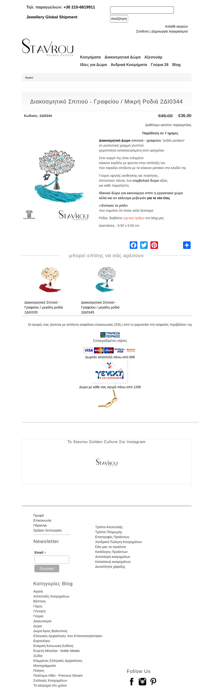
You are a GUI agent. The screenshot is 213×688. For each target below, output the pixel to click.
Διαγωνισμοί (42, 621)
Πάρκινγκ (40, 525)
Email (40, 552)
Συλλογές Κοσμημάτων (50, 680)
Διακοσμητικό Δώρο (115, 140)
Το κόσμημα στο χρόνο (50, 685)
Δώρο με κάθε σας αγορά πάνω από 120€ (110, 387)
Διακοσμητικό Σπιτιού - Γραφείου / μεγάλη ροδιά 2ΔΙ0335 (44, 307)
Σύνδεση (142, 31)
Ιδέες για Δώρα (93, 65)
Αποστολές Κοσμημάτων (51, 596)
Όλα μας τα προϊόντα (110, 547)
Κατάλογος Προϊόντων (111, 552)
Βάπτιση (39, 601)
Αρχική (29, 77)
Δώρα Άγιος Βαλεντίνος (50, 631)
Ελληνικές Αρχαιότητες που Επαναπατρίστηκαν (67, 636)
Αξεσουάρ (153, 57)
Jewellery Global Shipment (51, 17)
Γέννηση (39, 611)
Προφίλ (38, 515)
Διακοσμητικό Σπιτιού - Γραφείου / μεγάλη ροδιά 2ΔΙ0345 (100, 307)
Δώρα (37, 626)
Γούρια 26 (159, 65)
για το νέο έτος (158, 198)
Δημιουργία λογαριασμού (169, 31)
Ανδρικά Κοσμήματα (129, 65)
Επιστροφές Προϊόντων (112, 537)
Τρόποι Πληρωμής (108, 532)
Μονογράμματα (44, 665)
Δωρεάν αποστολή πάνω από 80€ (110, 357)
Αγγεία (38, 591)
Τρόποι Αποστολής (109, 527)
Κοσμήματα (90, 57)
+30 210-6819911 (79, 7)
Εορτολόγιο (41, 641)
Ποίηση (38, 670)
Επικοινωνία (42, 520)
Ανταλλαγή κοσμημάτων (112, 557)
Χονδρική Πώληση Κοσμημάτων (118, 542)
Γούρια (38, 616)
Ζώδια (37, 656)
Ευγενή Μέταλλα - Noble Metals (56, 651)
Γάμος (37, 606)
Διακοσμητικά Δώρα (122, 57)
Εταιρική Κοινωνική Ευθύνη (53, 646)
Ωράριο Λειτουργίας (47, 530)
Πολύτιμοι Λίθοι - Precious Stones (58, 675)
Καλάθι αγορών (176, 26)
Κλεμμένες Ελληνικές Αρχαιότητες (58, 661)
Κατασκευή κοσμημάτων (112, 562)
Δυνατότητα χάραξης (110, 567)
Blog (176, 65)
